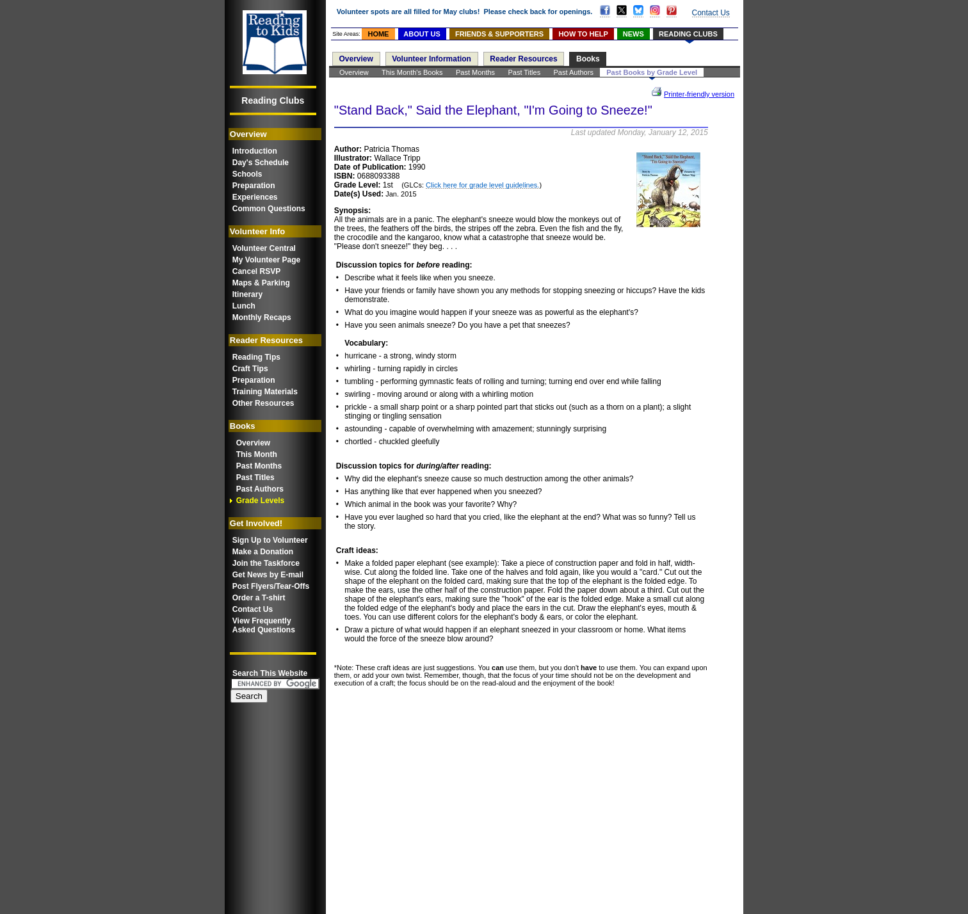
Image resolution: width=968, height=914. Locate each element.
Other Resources (263, 403)
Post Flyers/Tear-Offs (270, 586)
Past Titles (255, 477)
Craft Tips (250, 368)
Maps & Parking (261, 282)
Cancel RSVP (256, 271)
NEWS (633, 34)
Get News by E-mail (267, 574)
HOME (378, 34)
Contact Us (252, 609)
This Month (256, 454)
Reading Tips (256, 357)
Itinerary (247, 294)
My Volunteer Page (266, 259)
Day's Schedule (260, 162)
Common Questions (268, 208)
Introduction (254, 151)
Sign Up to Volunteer (270, 540)
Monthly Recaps (261, 317)
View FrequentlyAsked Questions (263, 625)
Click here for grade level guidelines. (482, 185)
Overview (253, 442)
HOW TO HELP (583, 34)
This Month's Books (412, 72)
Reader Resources (523, 58)
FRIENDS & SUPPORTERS (499, 34)
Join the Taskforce (266, 563)
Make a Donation (262, 551)
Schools (247, 174)
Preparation (253, 185)
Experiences (255, 197)
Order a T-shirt (259, 597)
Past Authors (260, 489)
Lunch (243, 305)
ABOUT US (421, 34)
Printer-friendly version (699, 94)
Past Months (259, 465)
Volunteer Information (431, 58)
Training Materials (265, 391)
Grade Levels (260, 500)
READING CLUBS (688, 34)
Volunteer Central (264, 248)
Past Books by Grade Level (651, 72)
